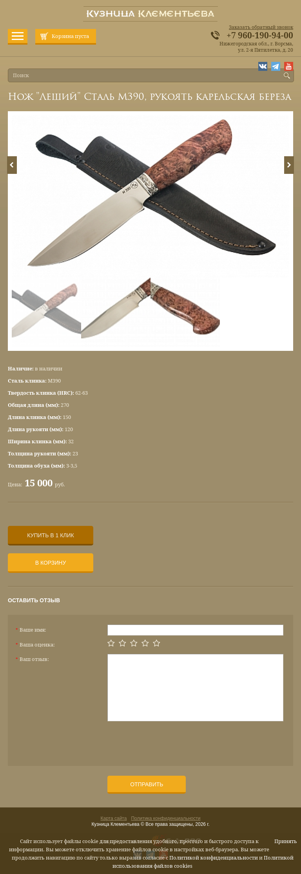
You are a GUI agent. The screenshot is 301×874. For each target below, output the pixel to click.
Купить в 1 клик (50, 535)
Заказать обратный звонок (261, 27)
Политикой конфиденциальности (213, 858)
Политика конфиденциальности (165, 818)
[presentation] (167, 740)
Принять (285, 841)
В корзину (50, 563)
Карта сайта (114, 818)
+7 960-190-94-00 (260, 35)
